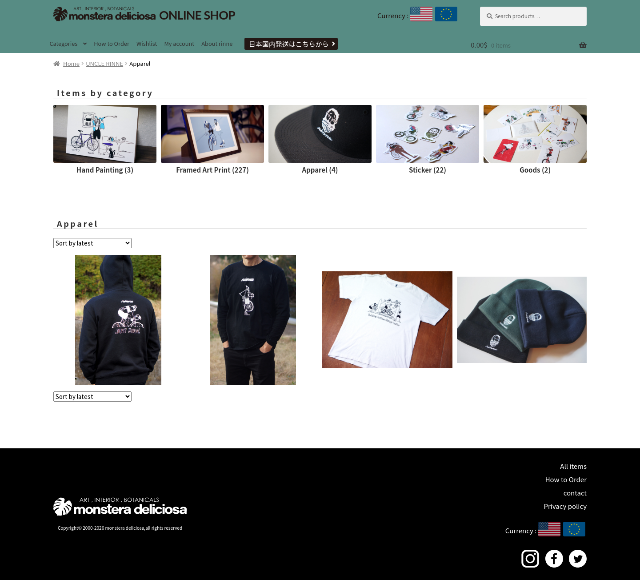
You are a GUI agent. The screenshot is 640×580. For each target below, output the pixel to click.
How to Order (111, 43)
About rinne (216, 43)
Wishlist (146, 43)
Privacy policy (565, 506)
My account (179, 43)
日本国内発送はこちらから (289, 43)
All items (573, 466)
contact (575, 492)
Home (71, 63)
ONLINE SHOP (144, 15)
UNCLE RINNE (104, 63)
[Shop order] (92, 243)
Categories (63, 43)
